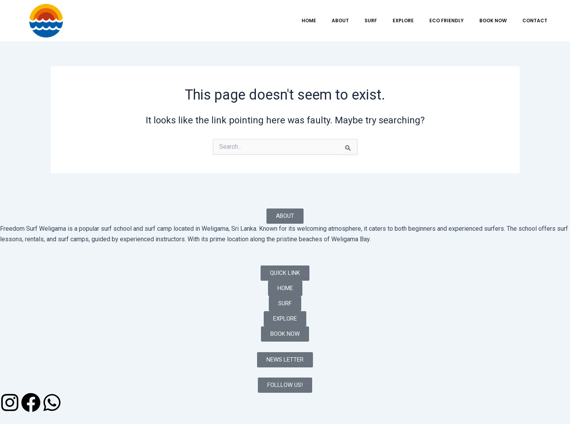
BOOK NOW (493, 20)
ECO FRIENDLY (446, 20)
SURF (371, 20)
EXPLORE (403, 20)
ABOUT (340, 20)
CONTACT (534, 20)
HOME (309, 20)
